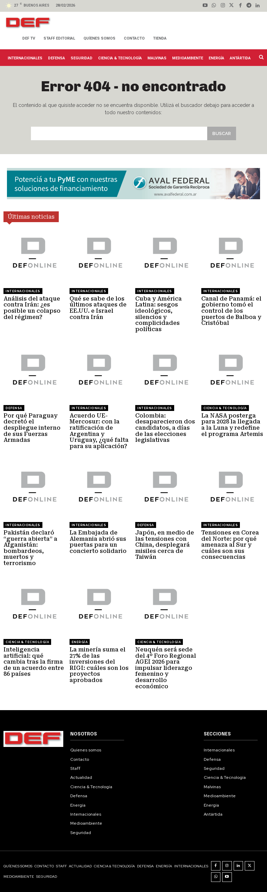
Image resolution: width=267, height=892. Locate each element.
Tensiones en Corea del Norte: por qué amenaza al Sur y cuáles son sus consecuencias (230, 544)
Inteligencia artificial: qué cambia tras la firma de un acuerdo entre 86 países (33, 661)
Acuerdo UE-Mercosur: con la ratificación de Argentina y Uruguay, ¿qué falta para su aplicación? (99, 430)
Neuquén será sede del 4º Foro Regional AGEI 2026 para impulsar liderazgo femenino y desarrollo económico (165, 668)
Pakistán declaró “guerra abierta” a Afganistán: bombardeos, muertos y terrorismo (30, 547)
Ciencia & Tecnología (225, 408)
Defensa (14, 408)
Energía (80, 642)
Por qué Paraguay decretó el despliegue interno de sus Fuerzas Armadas (31, 427)
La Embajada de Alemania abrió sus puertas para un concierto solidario (98, 541)
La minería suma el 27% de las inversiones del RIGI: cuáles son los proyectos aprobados (99, 664)
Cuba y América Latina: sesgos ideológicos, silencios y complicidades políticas (158, 314)
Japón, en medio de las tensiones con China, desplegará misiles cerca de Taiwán (164, 544)
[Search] (221, 133)
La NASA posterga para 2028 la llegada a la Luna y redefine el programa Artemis (232, 424)
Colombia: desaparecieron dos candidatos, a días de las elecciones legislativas (165, 427)
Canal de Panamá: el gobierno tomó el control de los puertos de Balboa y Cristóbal (231, 310)
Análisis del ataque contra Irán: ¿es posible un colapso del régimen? (31, 307)
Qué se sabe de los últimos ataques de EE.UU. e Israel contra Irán (98, 307)
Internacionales (23, 291)
